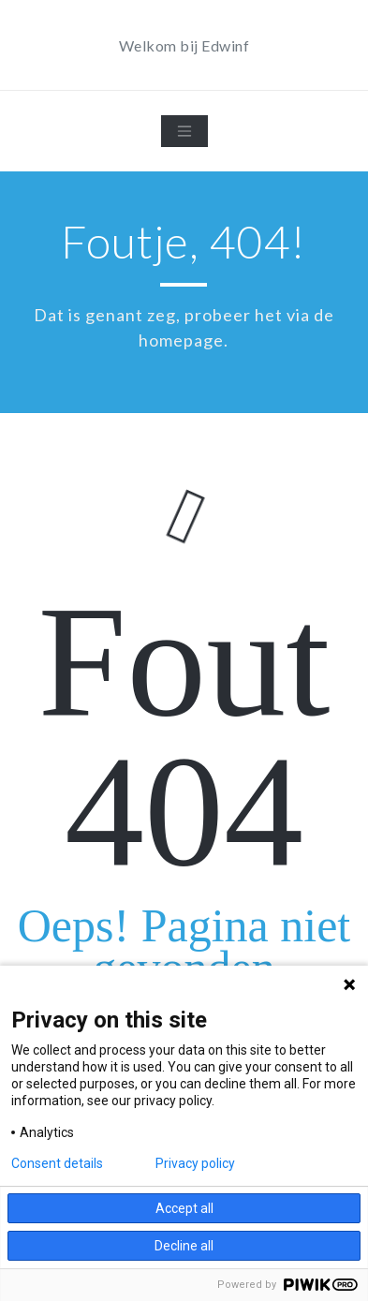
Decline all (184, 1245)
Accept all (184, 1208)
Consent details (57, 1163)
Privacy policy (195, 1163)
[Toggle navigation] (184, 131)
